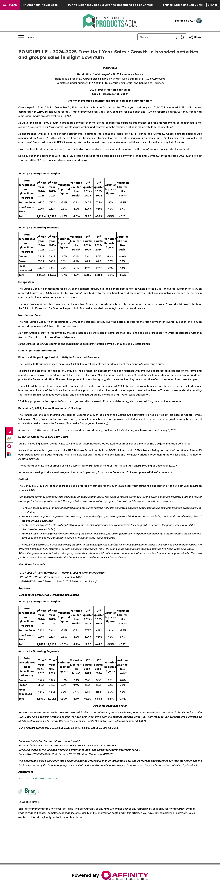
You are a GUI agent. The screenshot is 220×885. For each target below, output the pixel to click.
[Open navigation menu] (26, 37)
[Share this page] (195, 37)
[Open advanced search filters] (182, 37)
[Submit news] (9, 431)
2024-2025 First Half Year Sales (40, 778)
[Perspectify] (9, 439)
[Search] (155, 37)
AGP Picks (10, 4)
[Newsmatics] (9, 454)
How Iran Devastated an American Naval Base (35, 5)
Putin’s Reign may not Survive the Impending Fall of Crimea (121, 5)
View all (212, 4)
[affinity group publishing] (9, 446)
